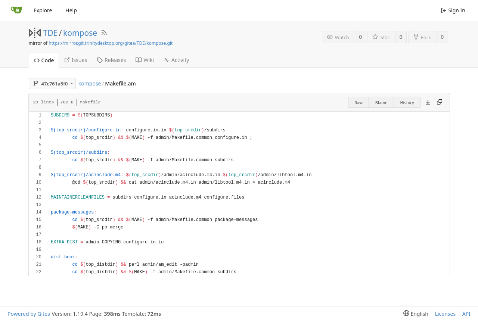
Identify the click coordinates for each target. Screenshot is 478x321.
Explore (43, 10)
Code (44, 60)
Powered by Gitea (28, 313)
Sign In (453, 10)
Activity (176, 59)
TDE (50, 33)
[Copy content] (439, 102)
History (407, 102)
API (466, 313)
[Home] (16, 10)
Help (71, 10)
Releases (111, 59)
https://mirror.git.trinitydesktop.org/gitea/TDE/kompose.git (111, 43)
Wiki (145, 59)
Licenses (445, 313)
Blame (381, 102)
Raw (358, 102)
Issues (75, 59)
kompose (80, 33)
